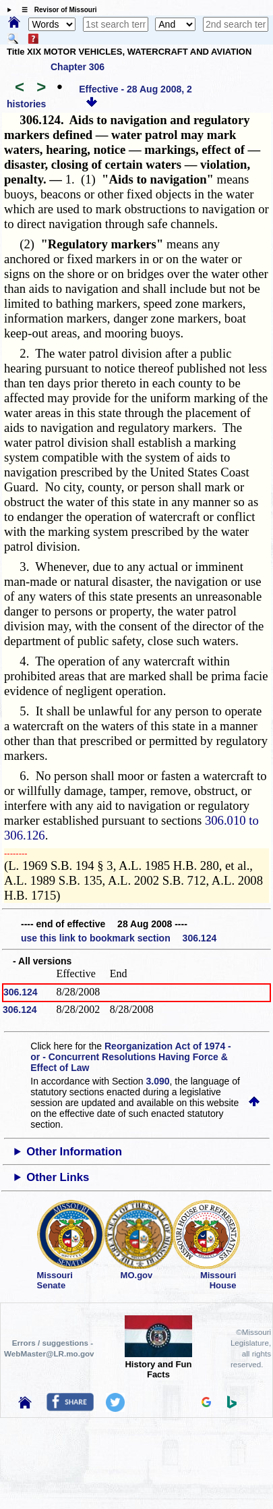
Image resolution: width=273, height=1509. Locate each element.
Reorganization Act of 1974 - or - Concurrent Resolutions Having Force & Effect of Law (130, 1057)
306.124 (20, 992)
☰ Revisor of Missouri (56, 9)
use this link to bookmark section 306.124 (118, 938)
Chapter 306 (77, 66)
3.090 (158, 1081)
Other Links (57, 1177)
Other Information (74, 1151)
